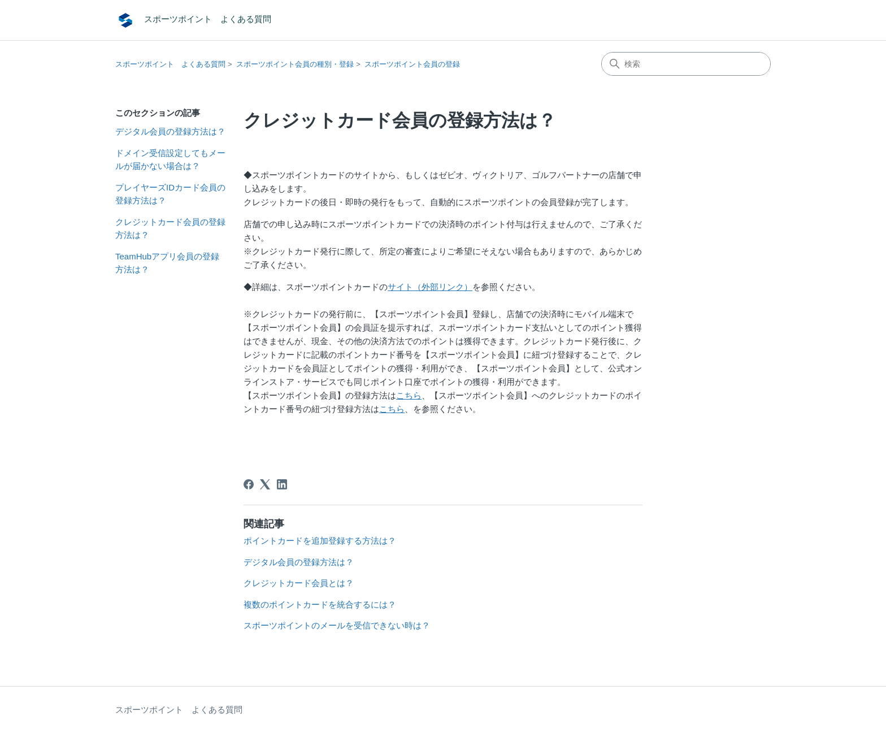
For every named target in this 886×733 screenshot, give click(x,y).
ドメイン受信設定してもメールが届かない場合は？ (170, 159)
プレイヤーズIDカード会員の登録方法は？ (170, 194)
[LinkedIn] (282, 484)
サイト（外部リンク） (430, 287)
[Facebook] (249, 484)
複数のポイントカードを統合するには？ (320, 604)
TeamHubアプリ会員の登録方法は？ (167, 262)
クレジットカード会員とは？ (299, 583)
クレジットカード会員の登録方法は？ (170, 228)
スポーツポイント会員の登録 (412, 64)
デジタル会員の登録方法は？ (170, 131)
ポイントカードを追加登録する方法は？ (320, 540)
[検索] (686, 64)
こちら (409, 395)
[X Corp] (265, 484)
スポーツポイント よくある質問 (170, 64)
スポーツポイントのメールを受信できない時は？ (337, 625)
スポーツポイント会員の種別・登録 (295, 64)
